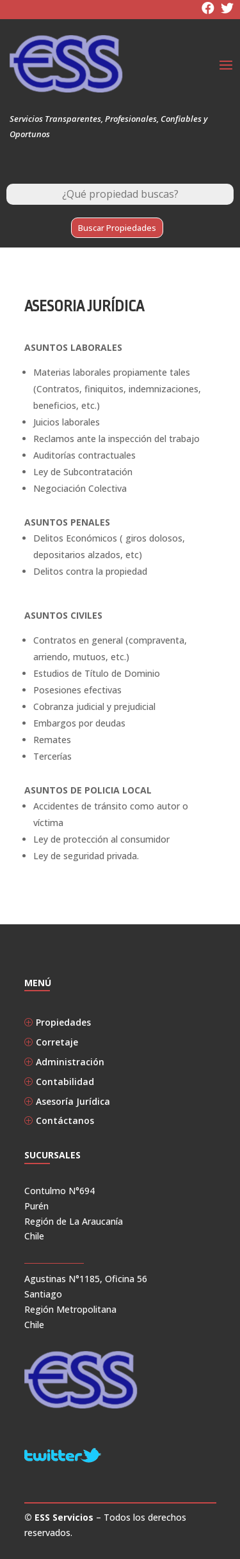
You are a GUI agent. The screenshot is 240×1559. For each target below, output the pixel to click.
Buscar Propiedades (117, 227)
